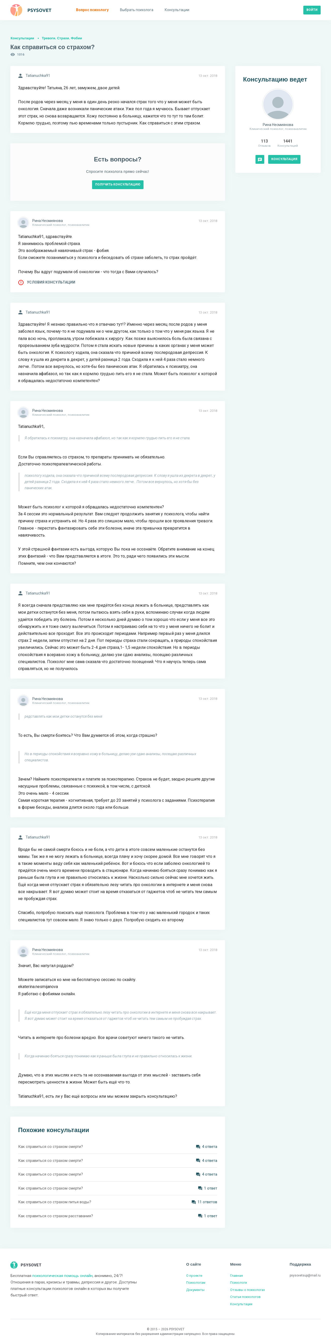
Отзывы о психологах (247, 1290)
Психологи (238, 1282)
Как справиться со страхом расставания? (55, 1216)
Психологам (195, 1282)
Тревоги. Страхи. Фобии (62, 38)
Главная (236, 1276)
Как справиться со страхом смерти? (50, 1146)
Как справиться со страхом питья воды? (54, 1202)
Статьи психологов (245, 1297)
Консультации (22, 38)
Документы (195, 1290)
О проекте (194, 1276)
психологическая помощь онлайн (62, 1275)
